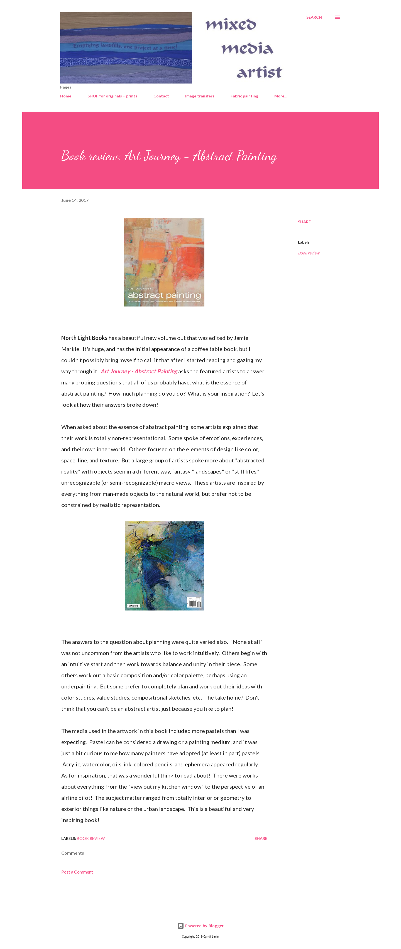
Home (65, 96)
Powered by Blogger (200, 925)
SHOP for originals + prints (112, 96)
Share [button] (304, 221)
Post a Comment (77, 871)
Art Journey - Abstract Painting (139, 371)
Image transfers (199, 96)
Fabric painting (244, 96)
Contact (161, 96)
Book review (308, 253)
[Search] (314, 17)
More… (280, 96)
